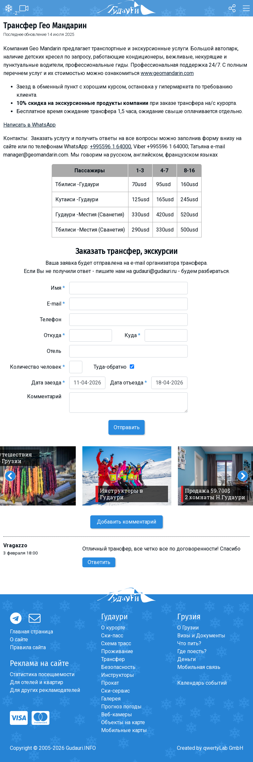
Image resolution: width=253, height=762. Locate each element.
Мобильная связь (198, 667)
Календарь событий (202, 683)
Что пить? (189, 643)
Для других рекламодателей (45, 690)
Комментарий (46, 396)
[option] (127, 475)
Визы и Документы (201, 635)
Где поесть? (192, 651)
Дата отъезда (128, 383)
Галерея (111, 699)
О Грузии (188, 628)
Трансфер (113, 659)
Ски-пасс (112, 635)
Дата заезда (48, 383)
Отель (56, 351)
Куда (132, 335)
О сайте (19, 639)
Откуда (54, 335)
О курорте (113, 628)
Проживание (117, 651)
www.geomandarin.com (167, 73)
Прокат (110, 683)
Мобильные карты (124, 730)
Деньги (186, 659)
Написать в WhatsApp (29, 125)
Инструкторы (117, 675)
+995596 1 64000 (110, 146)
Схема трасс (116, 643)
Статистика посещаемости (42, 674)
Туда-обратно (110, 367)
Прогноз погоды (121, 706)
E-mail (56, 304)
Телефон (52, 319)
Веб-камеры (116, 714)
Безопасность (118, 667)
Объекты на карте (123, 722)
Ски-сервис (115, 691)
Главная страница (31, 631)
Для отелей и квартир (36, 682)
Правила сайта (28, 647)
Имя (58, 288)
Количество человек (37, 367)
